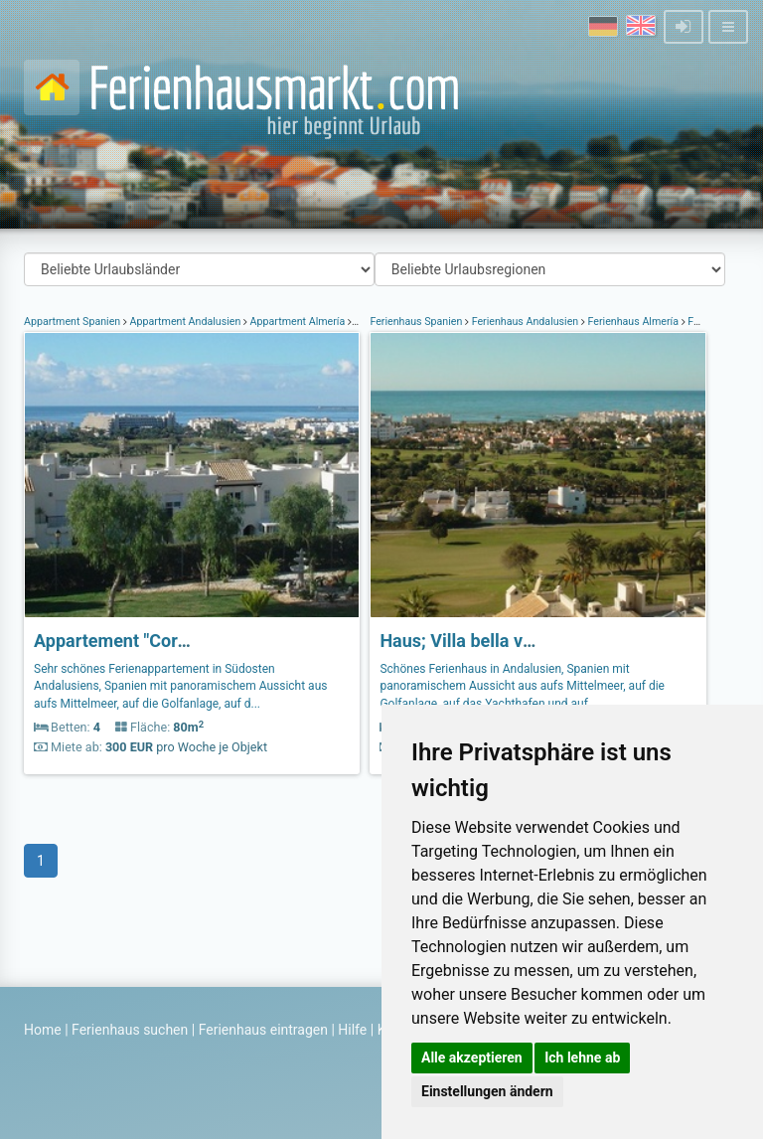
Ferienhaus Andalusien (525, 321)
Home (43, 1030)
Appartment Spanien (73, 321)
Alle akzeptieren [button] (472, 1057)
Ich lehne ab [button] (582, 1057)
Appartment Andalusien (185, 321)
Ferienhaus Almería (633, 321)
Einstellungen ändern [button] (487, 1091)
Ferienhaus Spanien (417, 321)
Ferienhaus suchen (130, 1030)
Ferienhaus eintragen (263, 1030)
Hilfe (352, 1030)
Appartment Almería (297, 321)
